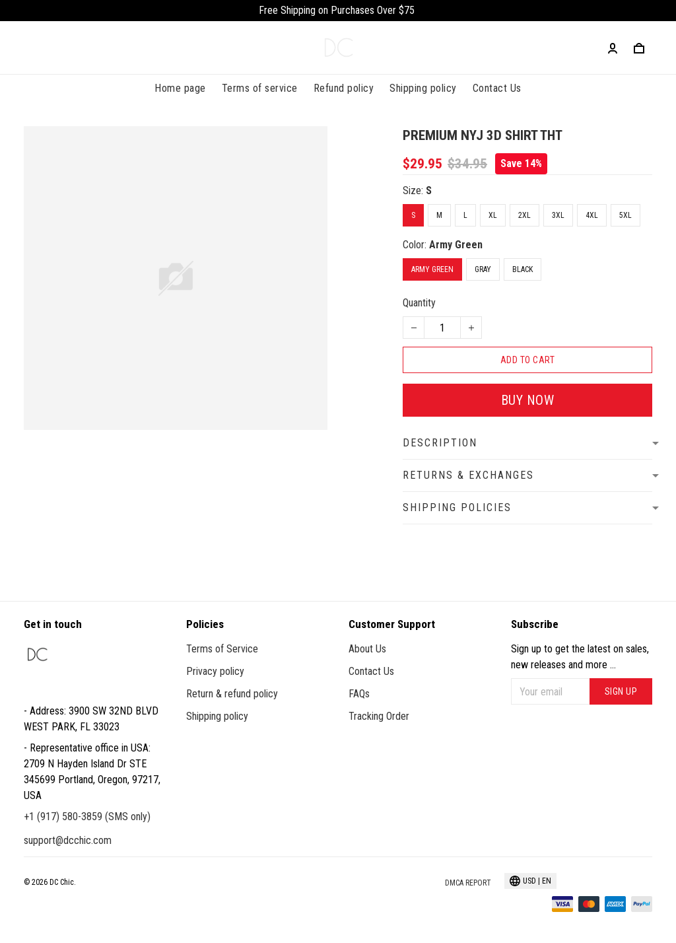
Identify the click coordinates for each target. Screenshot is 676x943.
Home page (180, 88)
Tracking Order (379, 716)
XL (493, 215)
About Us (367, 649)
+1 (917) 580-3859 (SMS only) (87, 816)
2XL (524, 215)
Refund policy (344, 88)
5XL (625, 215)
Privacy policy (215, 671)
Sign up (621, 691)
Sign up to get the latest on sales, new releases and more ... (580, 657)
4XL (592, 215)
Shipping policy (423, 88)
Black (522, 269)
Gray (483, 269)
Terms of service (260, 88)
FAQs (359, 693)
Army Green (456, 244)
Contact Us (497, 88)
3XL (558, 215)
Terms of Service (222, 649)
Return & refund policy (232, 693)
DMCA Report (468, 883)
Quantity (419, 303)
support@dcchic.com (68, 840)
